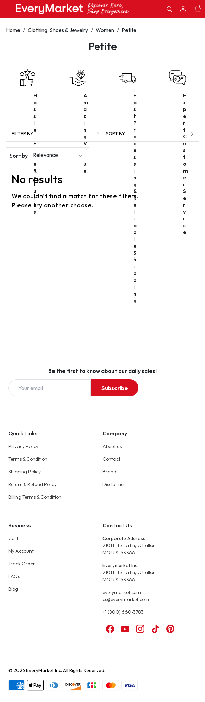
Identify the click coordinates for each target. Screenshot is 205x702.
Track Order (21, 564)
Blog (13, 589)
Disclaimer (113, 484)
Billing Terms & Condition (34, 497)
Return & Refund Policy (32, 484)
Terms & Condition (27, 459)
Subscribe (114, 387)
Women (105, 30)
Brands (110, 472)
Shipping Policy (24, 472)
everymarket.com (121, 592)
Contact (111, 459)
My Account (21, 551)
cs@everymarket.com (125, 599)
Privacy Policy (23, 446)
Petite (129, 30)
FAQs (14, 576)
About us (112, 446)
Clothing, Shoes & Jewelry (58, 30)
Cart (13, 538)
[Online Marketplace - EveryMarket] (72, 8)
